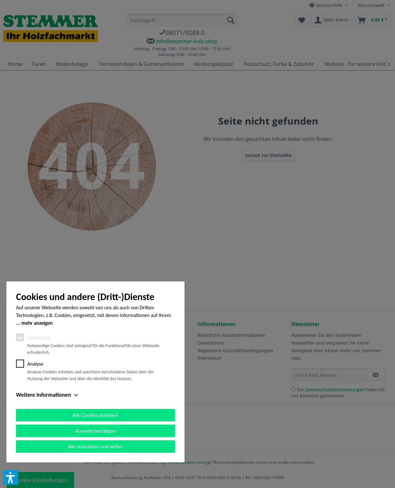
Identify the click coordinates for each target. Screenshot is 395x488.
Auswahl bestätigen (95, 431)
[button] (10, 477)
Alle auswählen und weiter (95, 446)
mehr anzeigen (37, 323)
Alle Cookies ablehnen (95, 415)
